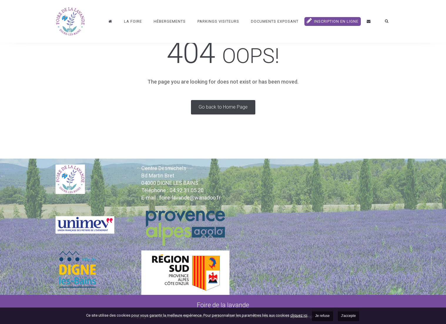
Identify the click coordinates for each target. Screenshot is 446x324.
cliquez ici (298, 315)
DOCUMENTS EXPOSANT (275, 21)
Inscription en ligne (332, 21)
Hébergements (170, 21)
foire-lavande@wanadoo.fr (190, 198)
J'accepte (348, 316)
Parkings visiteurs (218, 21)
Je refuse (322, 316)
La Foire (133, 21)
